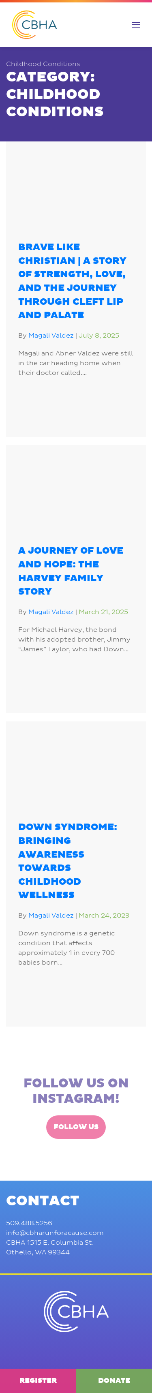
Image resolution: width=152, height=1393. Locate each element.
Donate (114, 1380)
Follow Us (76, 1154)
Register (38, 1380)
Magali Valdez (51, 335)
